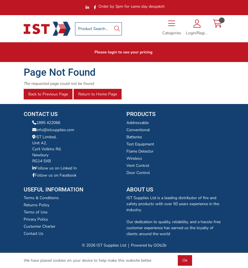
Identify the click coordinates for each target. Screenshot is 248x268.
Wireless (134, 158)
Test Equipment (140, 144)
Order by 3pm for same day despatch (131, 6)
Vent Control (137, 165)
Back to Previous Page (48, 94)
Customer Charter (39, 226)
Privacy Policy (36, 219)
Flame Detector (140, 151)
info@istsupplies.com (53, 130)
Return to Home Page (97, 94)
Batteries (134, 137)
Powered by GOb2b (148, 245)
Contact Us (33, 233)
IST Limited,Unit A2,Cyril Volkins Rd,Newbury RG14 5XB (46, 149)
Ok (184, 260)
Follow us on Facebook (54, 175)
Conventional (138, 130)
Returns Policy (36, 205)
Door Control (138, 172)
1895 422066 (46, 122)
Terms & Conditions (41, 198)
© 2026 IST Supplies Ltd (104, 245)
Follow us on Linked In (54, 168)
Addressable (137, 122)
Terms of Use (35, 212)
